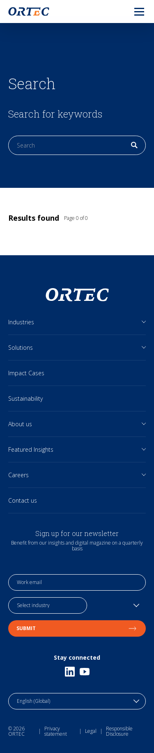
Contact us (22, 500)
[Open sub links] (144, 322)
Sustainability (25, 398)
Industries (21, 322)
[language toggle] (77, 701)
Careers (18, 475)
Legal (91, 731)
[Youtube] (85, 671)
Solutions (20, 347)
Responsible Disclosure (119, 731)
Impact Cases (26, 373)
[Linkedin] (70, 672)
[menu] (132, 11)
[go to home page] (28, 11)
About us (20, 424)
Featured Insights (30, 449)
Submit (77, 628)
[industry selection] (47, 605)
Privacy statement (55, 731)
